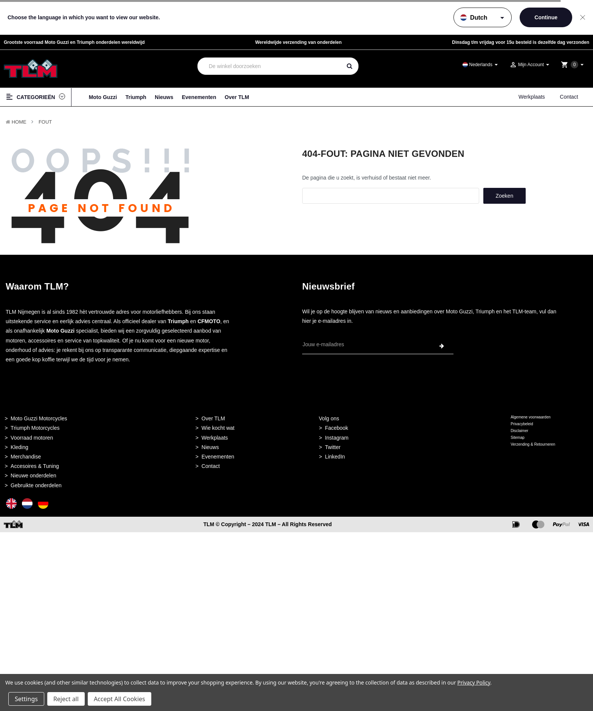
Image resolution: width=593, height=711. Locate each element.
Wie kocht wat (218, 428)
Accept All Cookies (119, 699)
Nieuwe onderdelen (33, 475)
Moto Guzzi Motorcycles (39, 418)
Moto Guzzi (103, 97)
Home (19, 122)
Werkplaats (531, 97)
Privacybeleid (522, 424)
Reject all (66, 699)
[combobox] (270, 66)
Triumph (136, 97)
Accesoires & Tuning (35, 466)
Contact (569, 97)
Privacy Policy (473, 682)
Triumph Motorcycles (35, 428)
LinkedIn (335, 457)
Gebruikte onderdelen (36, 485)
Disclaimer (519, 431)
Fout (45, 122)
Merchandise (26, 457)
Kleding (19, 447)
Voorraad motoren (32, 438)
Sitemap (518, 437)
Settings (26, 699)
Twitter (332, 447)
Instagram (336, 438)
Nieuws (164, 97)
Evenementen (199, 97)
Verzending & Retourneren (533, 444)
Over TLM (237, 97)
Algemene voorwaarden (531, 417)
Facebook (336, 428)
